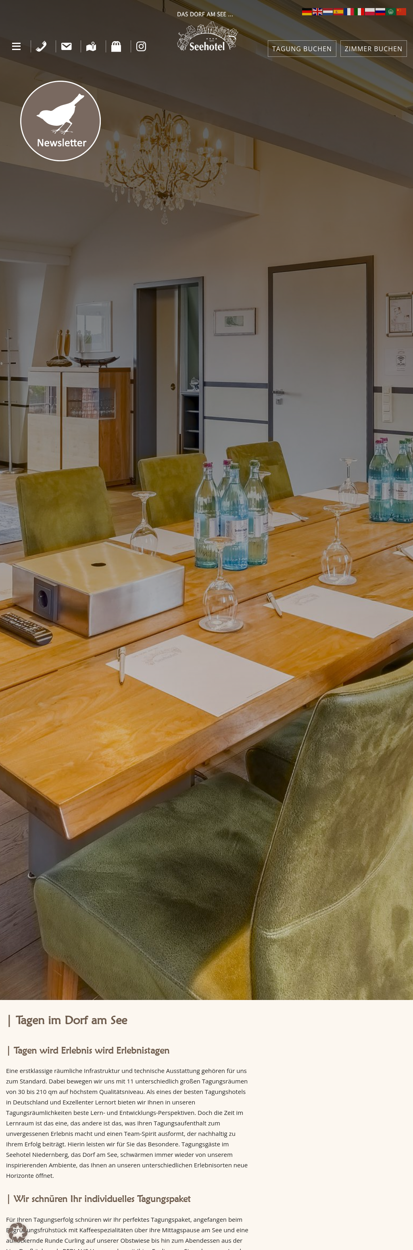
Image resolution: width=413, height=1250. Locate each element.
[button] (16, 46)
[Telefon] (41, 46)
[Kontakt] (66, 46)
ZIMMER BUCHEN (374, 48)
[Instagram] (141, 46)
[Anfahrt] (91, 46)
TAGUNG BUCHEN (302, 48)
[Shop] (116, 46)
